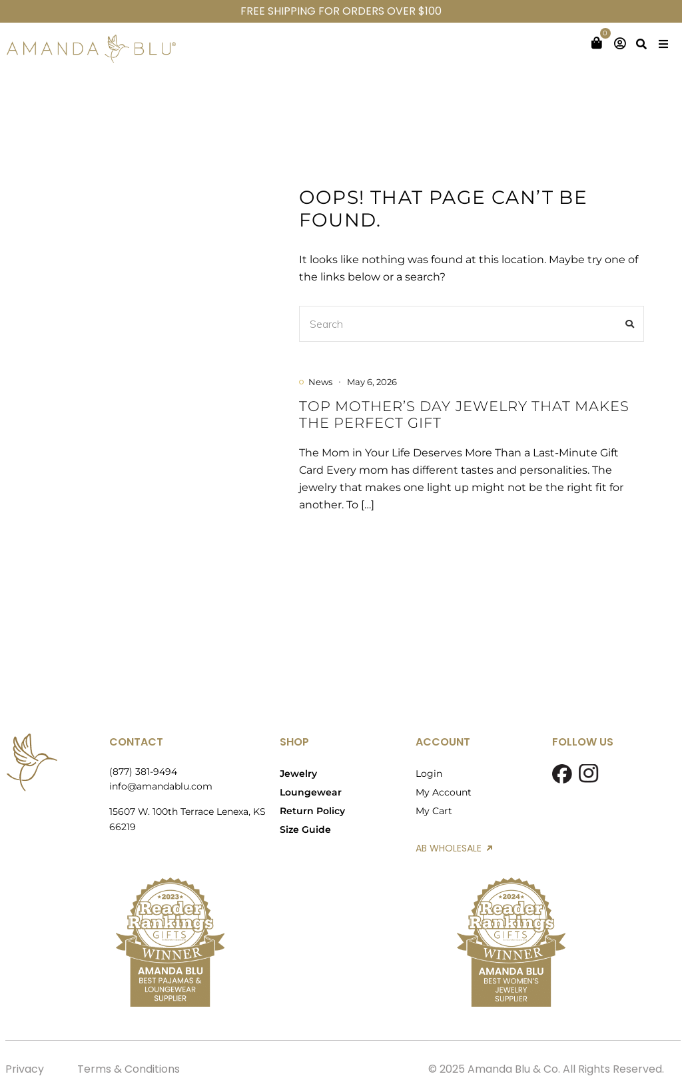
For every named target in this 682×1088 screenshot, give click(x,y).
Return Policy (312, 811)
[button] (663, 43)
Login (429, 774)
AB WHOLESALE (454, 848)
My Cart (434, 811)
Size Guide (305, 829)
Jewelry (298, 774)
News (320, 381)
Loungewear (311, 792)
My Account (444, 792)
